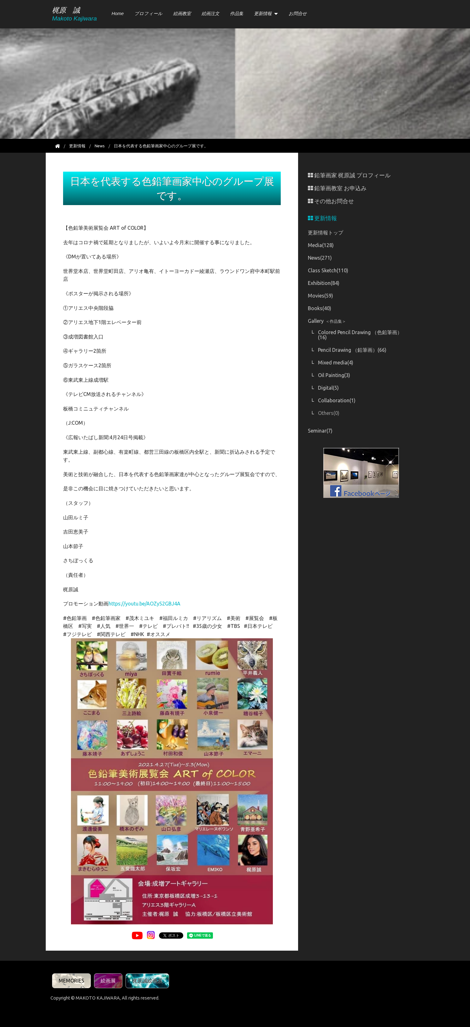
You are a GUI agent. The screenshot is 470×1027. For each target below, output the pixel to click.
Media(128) (321, 245)
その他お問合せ (331, 201)
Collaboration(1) (336, 400)
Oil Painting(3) (334, 375)
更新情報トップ (325, 232)
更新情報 (263, 13)
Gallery (327, 321)
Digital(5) (328, 388)
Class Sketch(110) (328, 270)
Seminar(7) (320, 431)
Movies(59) (320, 295)
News (100, 146)
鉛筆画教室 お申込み (337, 188)
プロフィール (148, 13)
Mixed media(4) (335, 362)
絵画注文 (210, 13)
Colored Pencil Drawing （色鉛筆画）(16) (360, 334)
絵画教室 (182, 13)
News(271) (320, 258)
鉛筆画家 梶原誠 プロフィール (349, 175)
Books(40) (319, 308)
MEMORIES (71, 980)
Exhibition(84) (323, 283)
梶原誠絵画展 (147, 980)
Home (118, 13)
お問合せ (298, 13)
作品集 (236, 13)
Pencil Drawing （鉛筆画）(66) (352, 350)
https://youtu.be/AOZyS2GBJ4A (144, 603)
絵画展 (108, 980)
